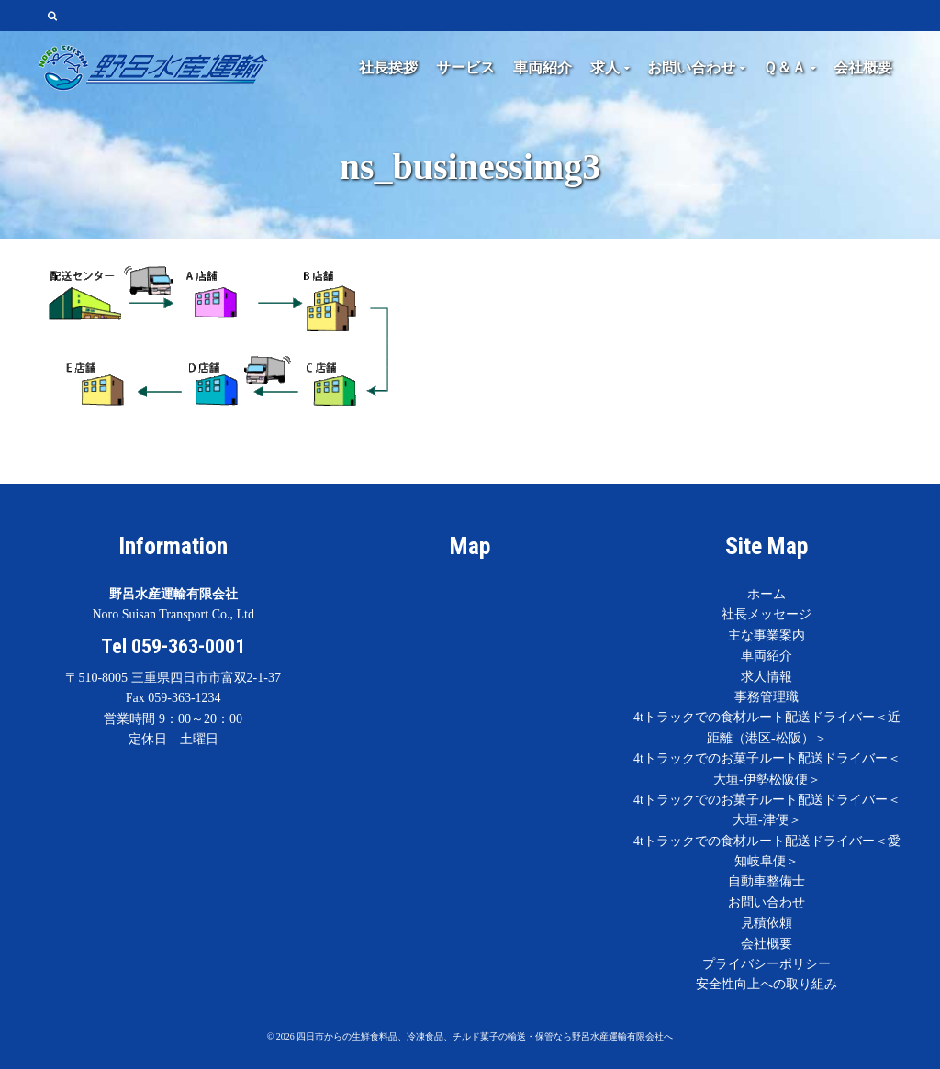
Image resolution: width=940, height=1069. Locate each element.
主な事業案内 (766, 635)
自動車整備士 (766, 881)
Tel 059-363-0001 (173, 646)
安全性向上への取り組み (766, 984)
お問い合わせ (766, 902)
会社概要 (766, 944)
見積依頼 (766, 923)
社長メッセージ (766, 614)
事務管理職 (766, 697)
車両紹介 (766, 656)
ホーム (766, 594)
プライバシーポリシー (766, 964)
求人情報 (766, 677)
